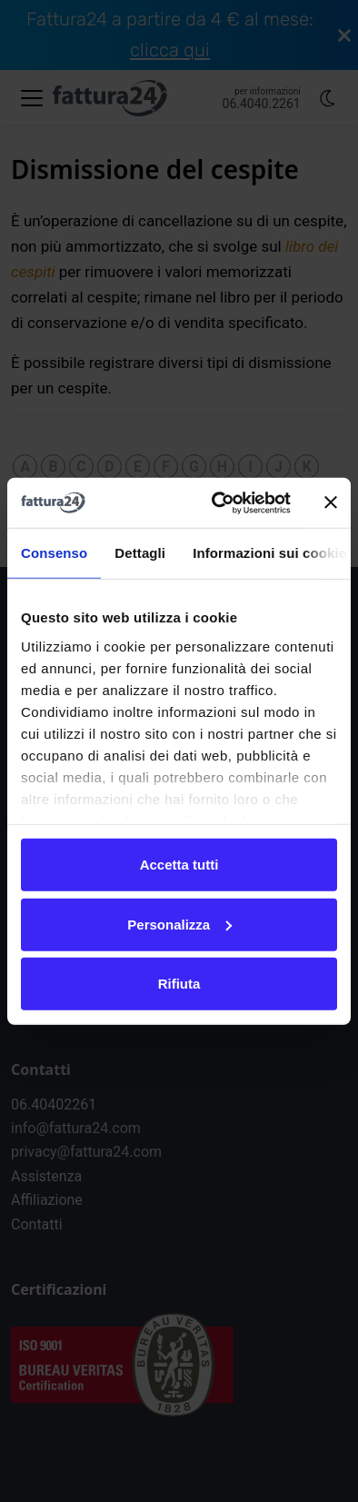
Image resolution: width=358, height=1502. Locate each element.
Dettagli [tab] (139, 553)
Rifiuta (179, 983)
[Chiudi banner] (330, 502)
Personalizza (179, 923)
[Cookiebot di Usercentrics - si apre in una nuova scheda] (217, 502)
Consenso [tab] (54, 553)
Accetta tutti (179, 864)
